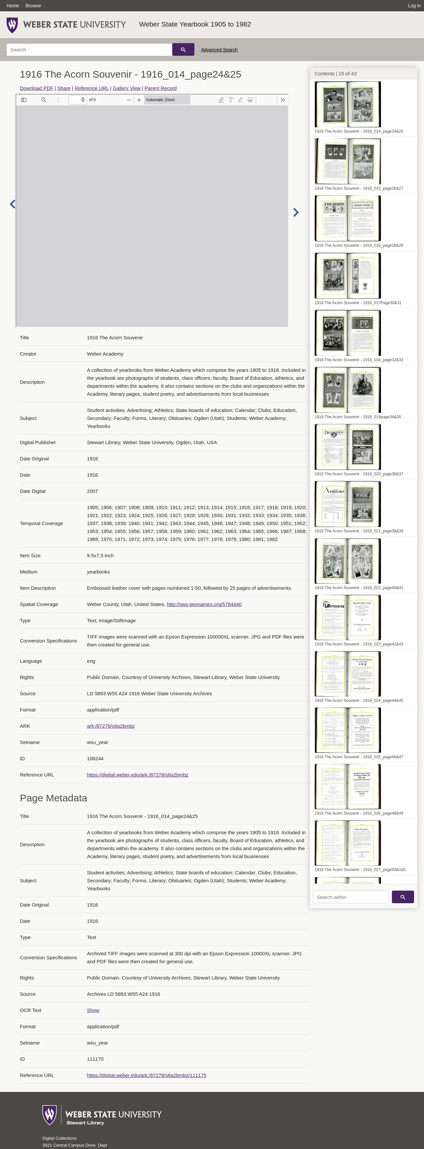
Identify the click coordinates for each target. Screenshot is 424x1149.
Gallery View (126, 88)
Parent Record (161, 88)
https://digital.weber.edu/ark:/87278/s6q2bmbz (137, 774)
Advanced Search (219, 49)
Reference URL (92, 88)
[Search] (89, 49)
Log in (414, 5)
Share (64, 88)
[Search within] (351, 897)
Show (93, 1010)
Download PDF (36, 88)
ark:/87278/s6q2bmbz (111, 726)
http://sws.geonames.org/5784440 (204, 604)
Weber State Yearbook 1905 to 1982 (195, 24)
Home (13, 5)
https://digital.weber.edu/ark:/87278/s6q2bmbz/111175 (146, 1075)
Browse (33, 5)
